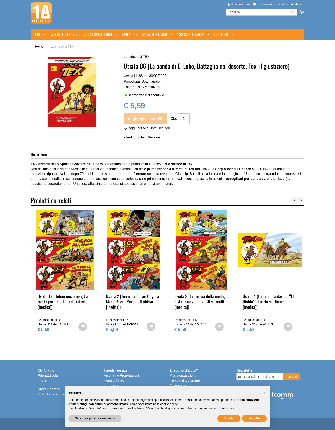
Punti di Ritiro (114, 380)
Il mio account (240, 4)
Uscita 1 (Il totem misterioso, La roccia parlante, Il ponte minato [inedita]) (63, 301)
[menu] (167, 34)
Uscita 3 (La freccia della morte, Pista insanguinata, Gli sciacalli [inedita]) (199, 301)
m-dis (42, 380)
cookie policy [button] (168, 404)
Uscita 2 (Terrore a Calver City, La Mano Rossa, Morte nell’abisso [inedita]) (132, 301)
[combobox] (261, 12)
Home (39, 46)
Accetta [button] (254, 418)
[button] (264, 392)
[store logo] (41, 13)
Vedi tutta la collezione (142, 137)
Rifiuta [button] (229, 418)
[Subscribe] (291, 376)
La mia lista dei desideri (270, 4)
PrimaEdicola (48, 375)
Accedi (299, 4)
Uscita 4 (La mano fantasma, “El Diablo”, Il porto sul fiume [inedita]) (268, 301)
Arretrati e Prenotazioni (121, 375)
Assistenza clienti (183, 375)
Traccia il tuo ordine (185, 380)
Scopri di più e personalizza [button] (95, 418)
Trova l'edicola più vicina (56, 394)
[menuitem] (39, 34)
